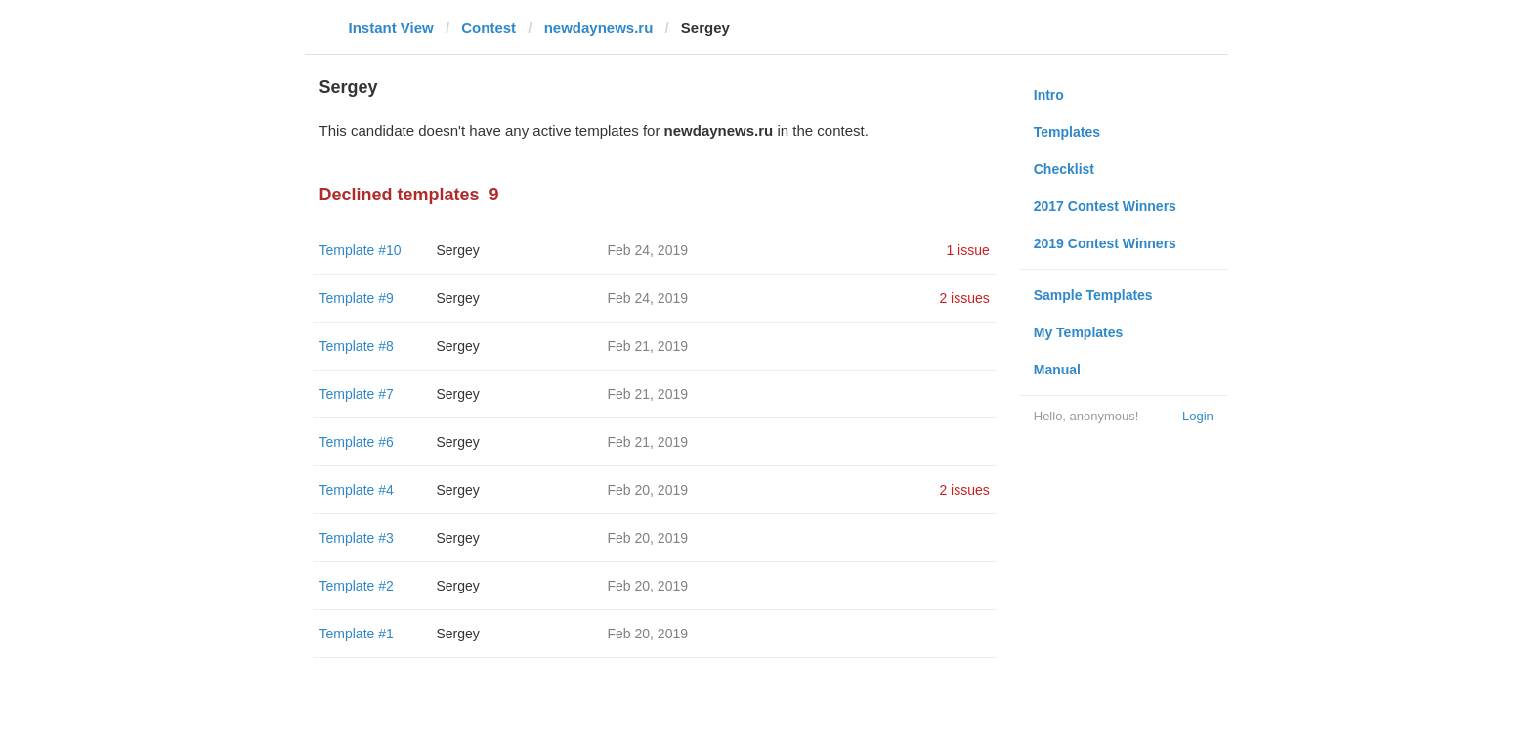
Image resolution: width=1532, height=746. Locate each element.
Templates (1067, 132)
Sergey (458, 250)
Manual (1057, 369)
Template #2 (356, 585)
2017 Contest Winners (1105, 206)
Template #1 (356, 633)
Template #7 (356, 394)
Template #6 (356, 442)
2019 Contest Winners (1105, 243)
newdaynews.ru (599, 28)
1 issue (967, 250)
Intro (1049, 95)
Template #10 (360, 250)
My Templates (1079, 332)
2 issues (964, 298)
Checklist (1064, 169)
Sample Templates (1093, 295)
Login (1197, 416)
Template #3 (356, 538)
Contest (488, 28)
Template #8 (356, 346)
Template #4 (356, 490)
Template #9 (356, 298)
